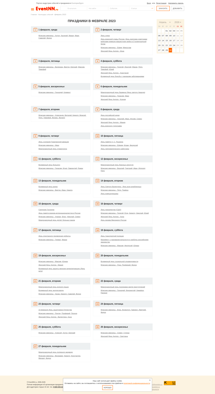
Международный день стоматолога (53, 149)
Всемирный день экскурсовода (51, 290)
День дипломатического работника (115, 149)
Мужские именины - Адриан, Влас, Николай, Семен (59, 217)
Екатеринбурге (77, 3)
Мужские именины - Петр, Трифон (114, 190)
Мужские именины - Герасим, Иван (115, 96)
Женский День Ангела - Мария (113, 122)
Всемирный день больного (49, 165)
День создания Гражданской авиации (54, 142)
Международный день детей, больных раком (57, 220)
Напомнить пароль (175, 3)
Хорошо (107, 388)
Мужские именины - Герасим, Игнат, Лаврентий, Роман (61, 168)
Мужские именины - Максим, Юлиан (53, 261)
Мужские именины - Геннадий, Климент (55, 92)
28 (163, 50)
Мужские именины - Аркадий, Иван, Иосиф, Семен (121, 119)
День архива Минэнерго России (113, 220)
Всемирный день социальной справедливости (119, 261)
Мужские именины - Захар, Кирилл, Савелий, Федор (60, 294)
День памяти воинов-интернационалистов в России (59, 213)
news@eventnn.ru (155, 385)
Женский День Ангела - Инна (112, 51)
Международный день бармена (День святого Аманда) (123, 92)
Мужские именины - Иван (49, 145)
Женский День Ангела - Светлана (114, 336)
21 (163, 45)
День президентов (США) (111, 210)
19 (181, 40)
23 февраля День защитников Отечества (55, 310)
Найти (62, 8)
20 (159, 45)
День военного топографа (111, 126)
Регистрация (161, 3)
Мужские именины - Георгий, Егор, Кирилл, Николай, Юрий (125, 213)
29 (167, 50)
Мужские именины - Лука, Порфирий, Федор (119, 265)
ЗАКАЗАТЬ (163, 8)
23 (170, 45)
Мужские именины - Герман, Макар (53, 240)
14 (163, 40)
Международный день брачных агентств (117, 165)
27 (159, 50)
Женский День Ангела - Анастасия (115, 73)
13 (159, 40)
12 (181, 35)
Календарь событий (45, 14)
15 (167, 40)
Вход (149, 3)
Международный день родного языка (54, 287)
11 (178, 35)
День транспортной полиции (112, 236)
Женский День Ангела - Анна (112, 217)
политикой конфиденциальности (137, 383)
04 (178, 31)
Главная (34, 14)
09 (170, 35)
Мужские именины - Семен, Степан (115, 333)
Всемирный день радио (48, 187)
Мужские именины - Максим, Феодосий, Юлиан (120, 246)
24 (174, 45)
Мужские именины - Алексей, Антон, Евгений (57, 333)
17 (174, 40)
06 (159, 35)
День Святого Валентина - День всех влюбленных (121, 187)
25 (178, 45)
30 (170, 50)
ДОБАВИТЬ (177, 8)
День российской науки (110, 115)
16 (170, 40)
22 (167, 45)
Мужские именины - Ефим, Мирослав (116, 48)
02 (170, 31)
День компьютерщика (109, 194)
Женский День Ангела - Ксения (113, 99)
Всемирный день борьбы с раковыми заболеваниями (122, 76)
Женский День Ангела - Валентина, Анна (55, 317)
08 (167, 35)
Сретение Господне (46, 210)
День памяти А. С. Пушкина (112, 142)
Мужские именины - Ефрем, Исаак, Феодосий (119, 145)
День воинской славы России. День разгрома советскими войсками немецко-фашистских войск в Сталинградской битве (124, 41)
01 (167, 31)
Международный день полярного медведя (56, 352)
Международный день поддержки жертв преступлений (123, 287)
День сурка (105, 36)
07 (163, 35)
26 (181, 45)
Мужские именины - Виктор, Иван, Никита (55, 190)
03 (174, 31)
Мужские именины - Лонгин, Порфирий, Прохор (58, 313)
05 (181, 31)
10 (174, 35)
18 (178, 40)
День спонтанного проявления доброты (55, 236)
